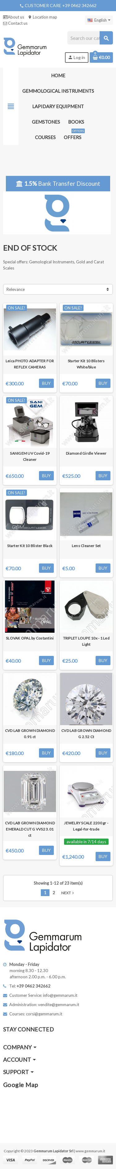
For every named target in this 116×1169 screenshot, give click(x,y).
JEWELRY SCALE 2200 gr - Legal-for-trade (86, 826)
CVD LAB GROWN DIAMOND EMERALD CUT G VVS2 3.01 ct (30, 829)
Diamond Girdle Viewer (86, 453)
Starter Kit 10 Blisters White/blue (86, 364)
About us (13, 17)
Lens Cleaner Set (86, 545)
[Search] (90, 38)
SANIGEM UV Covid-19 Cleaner (29, 456)
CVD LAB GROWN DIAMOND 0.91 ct (30, 733)
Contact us (15, 23)
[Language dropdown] (99, 20)
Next (68, 893)
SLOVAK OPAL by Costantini (30, 638)
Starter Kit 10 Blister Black (29, 545)
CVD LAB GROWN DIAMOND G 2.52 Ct (86, 733)
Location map (42, 17)
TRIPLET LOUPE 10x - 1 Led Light (86, 641)
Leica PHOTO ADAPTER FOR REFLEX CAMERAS (30, 364)
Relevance (15, 289)
